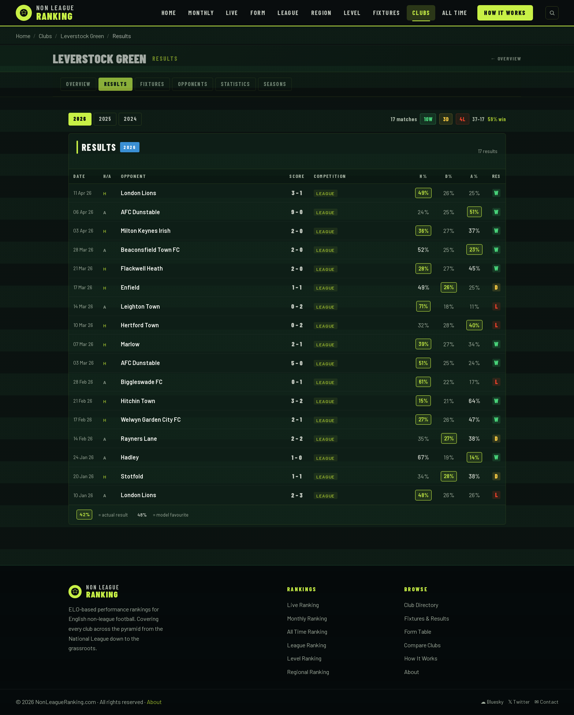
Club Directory (421, 605)
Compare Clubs (422, 645)
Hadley (130, 457)
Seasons (280, 84)
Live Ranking (303, 605)
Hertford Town (140, 325)
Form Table (417, 632)
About (411, 672)
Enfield (130, 287)
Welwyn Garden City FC (151, 420)
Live (232, 12)
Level (352, 12)
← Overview (506, 58)
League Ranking (306, 645)
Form (257, 12)
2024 (131, 119)
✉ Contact (546, 702)
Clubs (421, 12)
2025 (106, 119)
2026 (80, 119)
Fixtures (386, 12)
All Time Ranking (307, 632)
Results (116, 84)
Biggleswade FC (142, 382)
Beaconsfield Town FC (150, 249)
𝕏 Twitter (519, 702)
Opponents (196, 84)
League (288, 12)
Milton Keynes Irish (146, 231)
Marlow (130, 344)
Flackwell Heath (142, 268)
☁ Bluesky (492, 702)
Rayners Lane (139, 438)
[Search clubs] (552, 12)
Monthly (201, 12)
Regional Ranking (308, 672)
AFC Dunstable (140, 212)
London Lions (138, 193)
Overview (79, 84)
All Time (454, 12)
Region (321, 12)
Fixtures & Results (426, 618)
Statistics (240, 84)
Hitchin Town (138, 401)
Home (168, 12)
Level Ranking (304, 658)
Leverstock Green (82, 35)
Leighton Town (140, 306)
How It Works (505, 12)
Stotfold (132, 476)
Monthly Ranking (307, 618)
